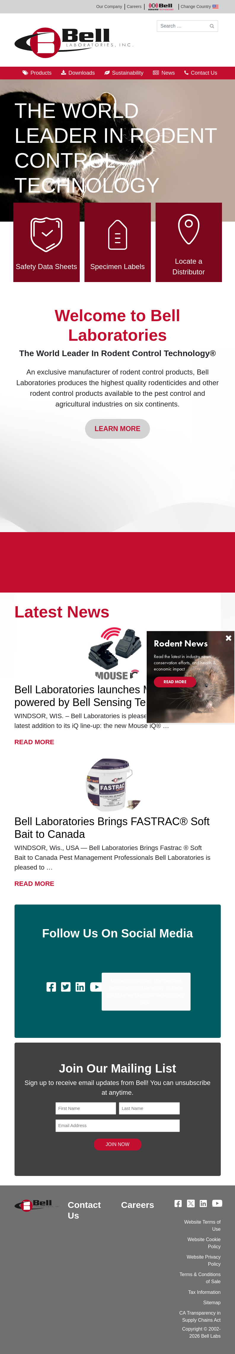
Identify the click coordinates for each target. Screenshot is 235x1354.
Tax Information (204, 1292)
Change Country (199, 6)
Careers (134, 6)
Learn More (117, 429)
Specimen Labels (117, 239)
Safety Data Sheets (46, 239)
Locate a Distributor (189, 239)
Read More (34, 741)
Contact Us (204, 73)
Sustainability (127, 73)
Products (41, 73)
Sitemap (212, 1302)
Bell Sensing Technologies (161, 6)
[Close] (228, 638)
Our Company (109, 6)
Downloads (81, 73)
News (168, 73)
